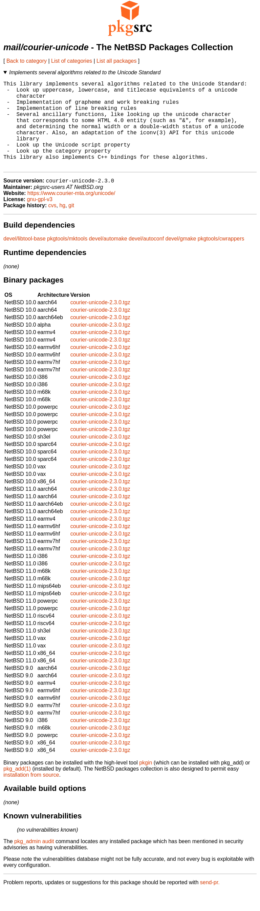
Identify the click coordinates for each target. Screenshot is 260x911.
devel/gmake (181, 258)
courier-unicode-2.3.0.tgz (100, 322)
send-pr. (210, 902)
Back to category (26, 61)
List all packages (116, 61)
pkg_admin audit (34, 861)
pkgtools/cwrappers (221, 258)
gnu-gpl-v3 (39, 219)
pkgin (145, 783)
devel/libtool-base (24, 258)
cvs (52, 225)
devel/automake (108, 258)
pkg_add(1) (17, 789)
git (71, 225)
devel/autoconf (146, 258)
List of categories (71, 61)
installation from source (31, 795)
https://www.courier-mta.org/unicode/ (71, 213)
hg (62, 225)
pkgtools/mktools (67, 258)
